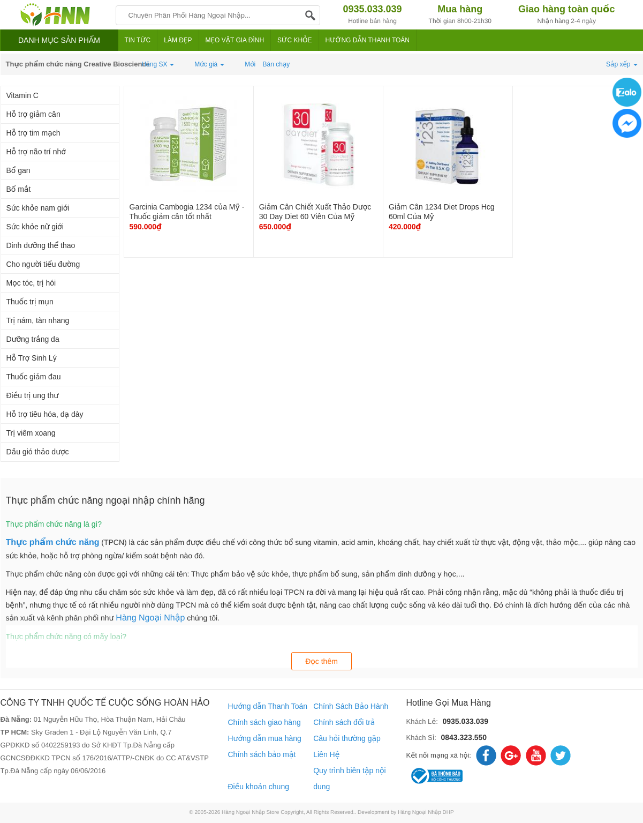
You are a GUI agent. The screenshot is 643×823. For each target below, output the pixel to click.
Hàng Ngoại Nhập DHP (426, 812)
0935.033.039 (465, 721)
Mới (250, 64)
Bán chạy (276, 64)
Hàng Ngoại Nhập (150, 618)
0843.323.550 (464, 737)
